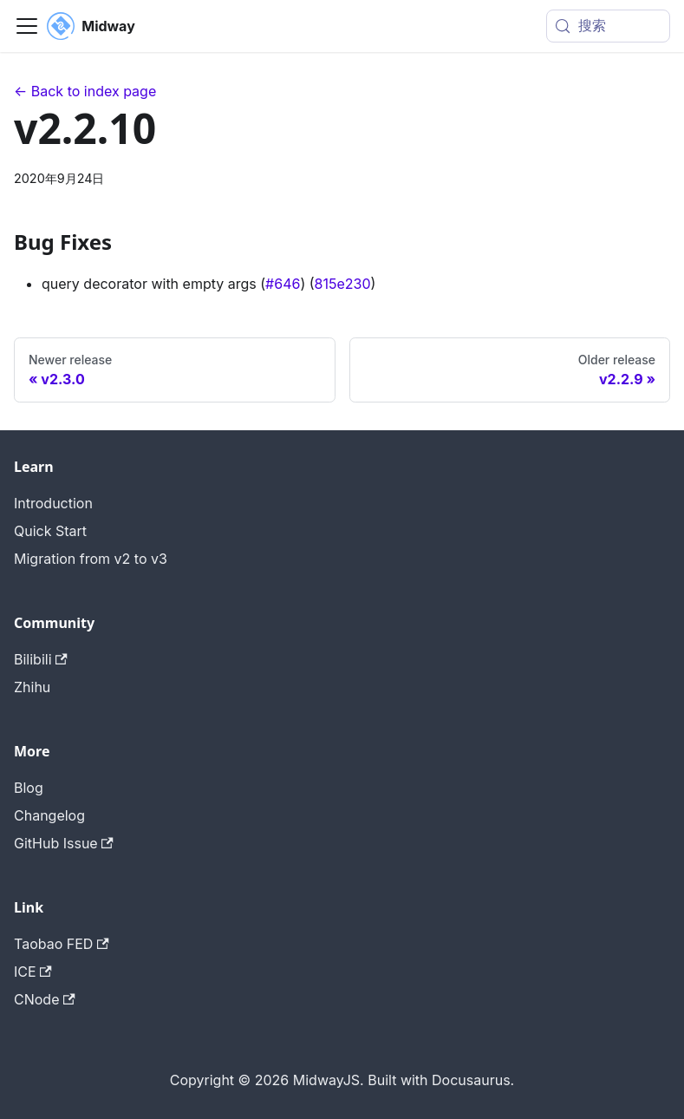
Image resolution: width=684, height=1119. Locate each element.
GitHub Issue (64, 843)
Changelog (49, 815)
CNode (44, 999)
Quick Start (50, 531)
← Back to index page (85, 91)
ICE (33, 971)
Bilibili (41, 659)
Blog (28, 787)
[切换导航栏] (27, 26)
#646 (282, 283)
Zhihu (32, 687)
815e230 (343, 283)
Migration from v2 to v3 (90, 558)
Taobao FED (61, 943)
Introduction (53, 503)
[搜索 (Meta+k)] (608, 26)
